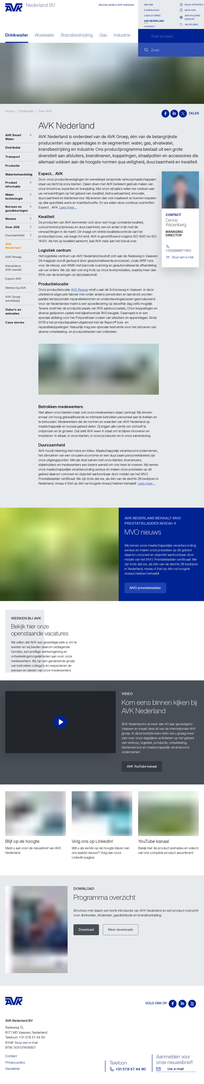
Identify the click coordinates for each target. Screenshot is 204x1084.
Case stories (152, 15)
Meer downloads (120, 929)
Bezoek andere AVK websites (116, 5)
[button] (19, 137)
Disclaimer (12, 1068)
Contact (149, 26)
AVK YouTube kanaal (142, 766)
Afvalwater (44, 35)
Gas (103, 35)
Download (86, 929)
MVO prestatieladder (145, 587)
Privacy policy (15, 1062)
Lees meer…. (68, 207)
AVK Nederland (154, 21)
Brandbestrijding (77, 35)
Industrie (122, 35)
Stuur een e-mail (26, 1042)
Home (9, 111)
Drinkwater (16, 35)
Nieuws (148, 4)
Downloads (151, 10)
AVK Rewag (79, 289)
